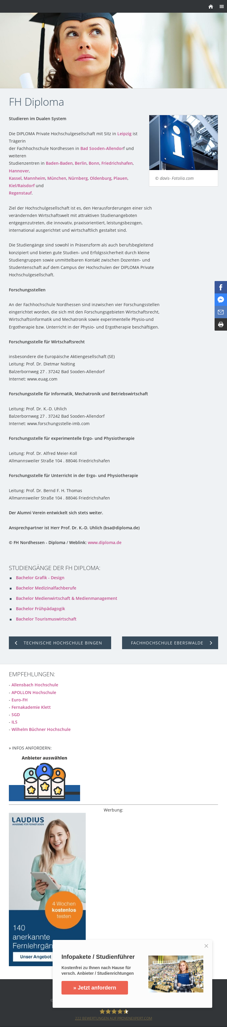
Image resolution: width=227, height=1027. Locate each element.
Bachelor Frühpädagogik (40, 608)
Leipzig (124, 133)
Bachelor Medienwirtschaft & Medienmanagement (66, 598)
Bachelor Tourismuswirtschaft (46, 619)
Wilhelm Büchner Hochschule (41, 729)
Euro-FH (20, 700)
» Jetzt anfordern (95, 988)
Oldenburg (100, 178)
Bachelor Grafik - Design (40, 577)
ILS (14, 722)
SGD (16, 714)
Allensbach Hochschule (35, 685)
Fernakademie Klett (31, 707)
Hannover (19, 171)
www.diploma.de (104, 542)
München (56, 178)
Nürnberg (78, 178)
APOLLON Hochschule (34, 692)
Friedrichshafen (117, 163)
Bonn (94, 163)
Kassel (15, 178)
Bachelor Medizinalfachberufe (46, 588)
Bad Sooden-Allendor (101, 148)
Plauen (120, 178)
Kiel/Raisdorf (22, 185)
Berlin (81, 163)
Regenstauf (20, 193)
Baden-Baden (59, 163)
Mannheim (34, 178)
